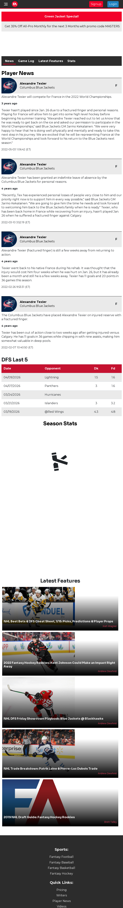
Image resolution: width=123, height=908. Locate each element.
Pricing (62, 890)
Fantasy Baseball (61, 862)
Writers (61, 895)
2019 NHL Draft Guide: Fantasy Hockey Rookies (39, 817)
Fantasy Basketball (61, 868)
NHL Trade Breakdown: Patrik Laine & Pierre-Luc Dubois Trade (51, 769)
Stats (71, 61)
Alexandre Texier (33, 83)
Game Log (26, 61)
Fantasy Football (61, 857)
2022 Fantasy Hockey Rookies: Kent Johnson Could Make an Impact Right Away (59, 664)
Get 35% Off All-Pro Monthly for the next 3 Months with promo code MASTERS (62, 26)
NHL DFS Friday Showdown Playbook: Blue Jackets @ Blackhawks (53, 719)
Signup (96, 4)
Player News (62, 901)
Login (113, 4)
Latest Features (51, 61)
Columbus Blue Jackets (37, 87)
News (9, 61)
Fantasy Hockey (61, 873)
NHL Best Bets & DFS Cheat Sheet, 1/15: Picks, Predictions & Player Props (58, 621)
